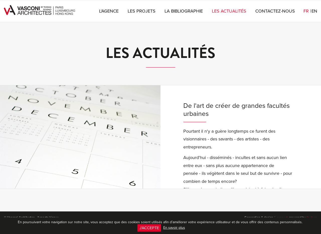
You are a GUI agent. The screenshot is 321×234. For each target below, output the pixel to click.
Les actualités (229, 11)
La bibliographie (184, 11)
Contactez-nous (275, 11)
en (314, 11)
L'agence (109, 11)
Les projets (141, 11)
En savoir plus (174, 227)
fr (307, 11)
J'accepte (149, 227)
